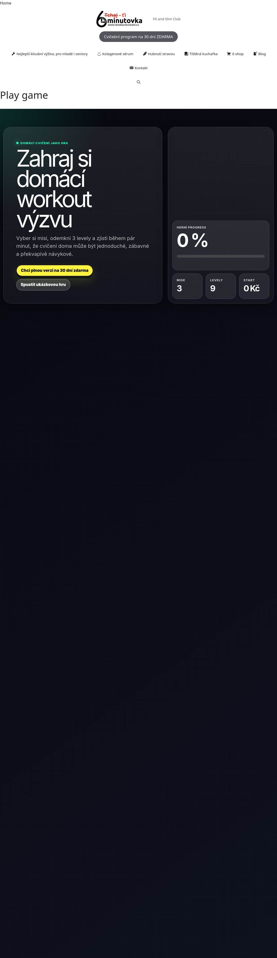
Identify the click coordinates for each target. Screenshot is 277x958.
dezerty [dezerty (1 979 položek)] (101, 891)
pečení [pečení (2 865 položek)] (147, 898)
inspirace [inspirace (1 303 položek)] (254, 892)
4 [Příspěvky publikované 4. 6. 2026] (102, 682)
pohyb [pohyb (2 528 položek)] (161, 898)
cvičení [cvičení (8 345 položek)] (83, 891)
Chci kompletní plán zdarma (113, 541)
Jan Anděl (128, 733)
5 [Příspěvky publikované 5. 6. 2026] (105, 682)
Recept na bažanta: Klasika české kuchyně (175, 728)
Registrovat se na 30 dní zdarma (228, 595)
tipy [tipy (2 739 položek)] (141, 907)
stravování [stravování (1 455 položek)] (128, 908)
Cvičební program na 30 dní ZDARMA (138, 36)
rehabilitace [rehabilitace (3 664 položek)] (85, 907)
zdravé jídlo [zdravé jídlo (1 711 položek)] (229, 908)
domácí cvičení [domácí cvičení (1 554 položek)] (131, 892)
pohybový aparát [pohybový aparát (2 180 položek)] (183, 898)
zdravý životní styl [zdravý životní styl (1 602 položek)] (155, 918)
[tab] (47, 355)
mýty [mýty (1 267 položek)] (135, 899)
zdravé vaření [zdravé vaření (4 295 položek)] (104, 917)
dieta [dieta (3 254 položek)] (114, 891)
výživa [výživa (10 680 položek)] (183, 906)
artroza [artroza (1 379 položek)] (26, 892)
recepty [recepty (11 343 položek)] (35, 906)
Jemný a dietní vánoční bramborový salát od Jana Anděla (135, 690)
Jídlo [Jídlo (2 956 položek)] (38, 898)
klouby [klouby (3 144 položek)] (79, 898)
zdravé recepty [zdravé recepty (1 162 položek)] (248, 908)
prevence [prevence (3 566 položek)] (241, 898)
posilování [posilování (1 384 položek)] (206, 899)
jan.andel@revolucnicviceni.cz (50, 759)
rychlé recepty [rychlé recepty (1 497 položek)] (109, 908)
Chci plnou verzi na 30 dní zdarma (54, 270)
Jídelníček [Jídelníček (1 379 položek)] (26, 899)
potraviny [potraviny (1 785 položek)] (222, 899)
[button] (138, 82)
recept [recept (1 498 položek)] (257, 899)
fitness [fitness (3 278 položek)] (203, 891)
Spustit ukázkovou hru (43, 284)
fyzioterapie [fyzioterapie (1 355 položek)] (219, 892)
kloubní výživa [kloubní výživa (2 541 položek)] (57, 898)
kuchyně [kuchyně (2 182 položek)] (123, 898)
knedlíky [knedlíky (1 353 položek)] (93, 899)
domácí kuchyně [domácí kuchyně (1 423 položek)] (155, 892)
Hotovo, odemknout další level (43, 541)
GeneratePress (164, 932)
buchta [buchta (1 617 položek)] (51, 892)
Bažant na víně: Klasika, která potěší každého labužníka (175, 798)
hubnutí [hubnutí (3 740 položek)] (238, 891)
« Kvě (99, 729)
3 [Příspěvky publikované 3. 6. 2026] (99, 682)
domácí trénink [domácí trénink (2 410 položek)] (181, 891)
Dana (125, 777)
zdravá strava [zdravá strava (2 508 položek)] (206, 907)
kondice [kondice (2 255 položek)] (107, 898)
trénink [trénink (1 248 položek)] (151, 908)
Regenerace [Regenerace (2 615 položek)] (60, 907)
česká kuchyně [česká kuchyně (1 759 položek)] (181, 918)
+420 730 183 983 (38, 743)
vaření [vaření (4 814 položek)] (165, 907)
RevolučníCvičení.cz (138, 876)
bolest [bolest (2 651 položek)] (38, 891)
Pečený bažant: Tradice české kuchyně (174, 836)
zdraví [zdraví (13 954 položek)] (131, 916)
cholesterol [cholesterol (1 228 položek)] (65, 892)
